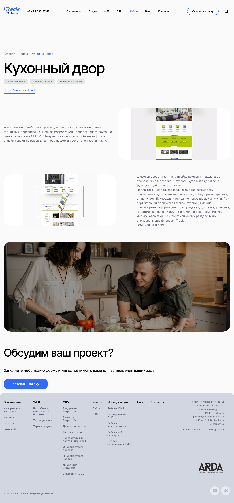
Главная (9, 54)
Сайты (97, 408)
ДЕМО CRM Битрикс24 (70, 467)
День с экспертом (74, 426)
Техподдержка (42, 420)
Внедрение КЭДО (74, 474)
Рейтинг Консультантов (116, 425)
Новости (9, 423)
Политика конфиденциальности (36, 493)
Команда (9, 417)
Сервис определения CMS (119, 443)
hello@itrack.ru (216, 429)
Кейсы (23, 54)
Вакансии (10, 429)
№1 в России (12, 13)
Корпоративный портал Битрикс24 (74, 440)
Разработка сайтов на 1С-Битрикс (41, 411)
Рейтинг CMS (115, 408)
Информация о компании (13, 410)
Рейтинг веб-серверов (115, 434)
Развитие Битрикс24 (70, 419)
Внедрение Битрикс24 (70, 410)
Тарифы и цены (43, 426)
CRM (95, 414)
